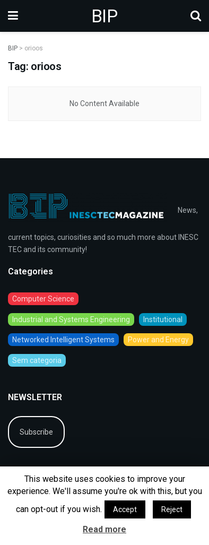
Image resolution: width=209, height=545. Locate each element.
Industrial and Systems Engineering (71, 319)
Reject (171, 509)
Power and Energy (158, 339)
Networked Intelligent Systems (63, 339)
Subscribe (36, 432)
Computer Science (43, 299)
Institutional (162, 319)
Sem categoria (37, 360)
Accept (125, 509)
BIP (104, 16)
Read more (104, 529)
